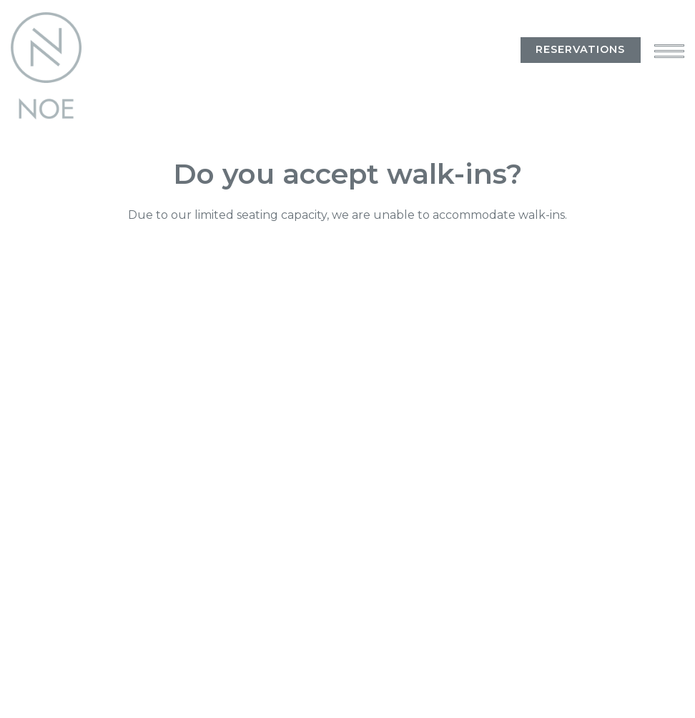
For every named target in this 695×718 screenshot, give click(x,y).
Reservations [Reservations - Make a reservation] (580, 49)
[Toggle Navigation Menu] (669, 51)
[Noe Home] (50, 65)
